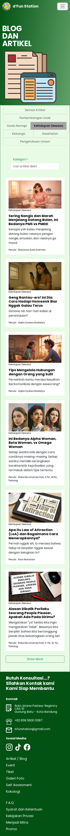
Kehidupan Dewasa (48, 126)
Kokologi (13, 791)
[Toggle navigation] (62, 6)
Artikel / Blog (16, 758)
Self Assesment (19, 785)
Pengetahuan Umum (35, 141)
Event (10, 765)
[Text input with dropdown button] (35, 166)
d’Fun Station (20, 6)
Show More (35, 659)
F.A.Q (10, 802)
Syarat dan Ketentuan (24, 809)
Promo (11, 829)
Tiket (10, 771)
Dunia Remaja (17, 126)
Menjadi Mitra (17, 822)
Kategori (19, 159)
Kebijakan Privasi (19, 815)
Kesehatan (50, 133)
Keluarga (18, 133)
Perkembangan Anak (35, 118)
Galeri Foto (15, 778)
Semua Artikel (35, 110)
